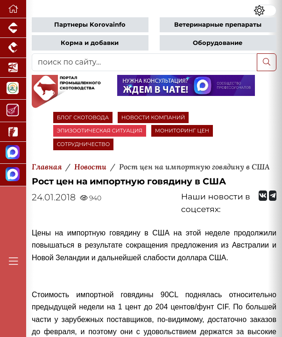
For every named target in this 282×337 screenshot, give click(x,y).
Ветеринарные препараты (217, 24)
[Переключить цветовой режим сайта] (265, 10)
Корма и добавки (90, 42)
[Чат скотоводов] (13, 175)
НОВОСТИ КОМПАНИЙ (153, 117)
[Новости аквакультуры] (13, 68)
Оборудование (217, 42)
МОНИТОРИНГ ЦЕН (182, 130)
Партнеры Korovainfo (90, 24)
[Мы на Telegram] (272, 195)
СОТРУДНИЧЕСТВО (83, 144)
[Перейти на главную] (13, 9)
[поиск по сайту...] (144, 62)
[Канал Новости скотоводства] (13, 153)
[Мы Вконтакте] (263, 195)
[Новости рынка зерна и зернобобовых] (13, 132)
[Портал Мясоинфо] (13, 111)
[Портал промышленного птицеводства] (13, 48)
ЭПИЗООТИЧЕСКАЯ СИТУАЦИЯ (99, 130)
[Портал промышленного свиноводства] (13, 28)
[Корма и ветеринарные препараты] (13, 89)
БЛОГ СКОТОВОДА (83, 117)
